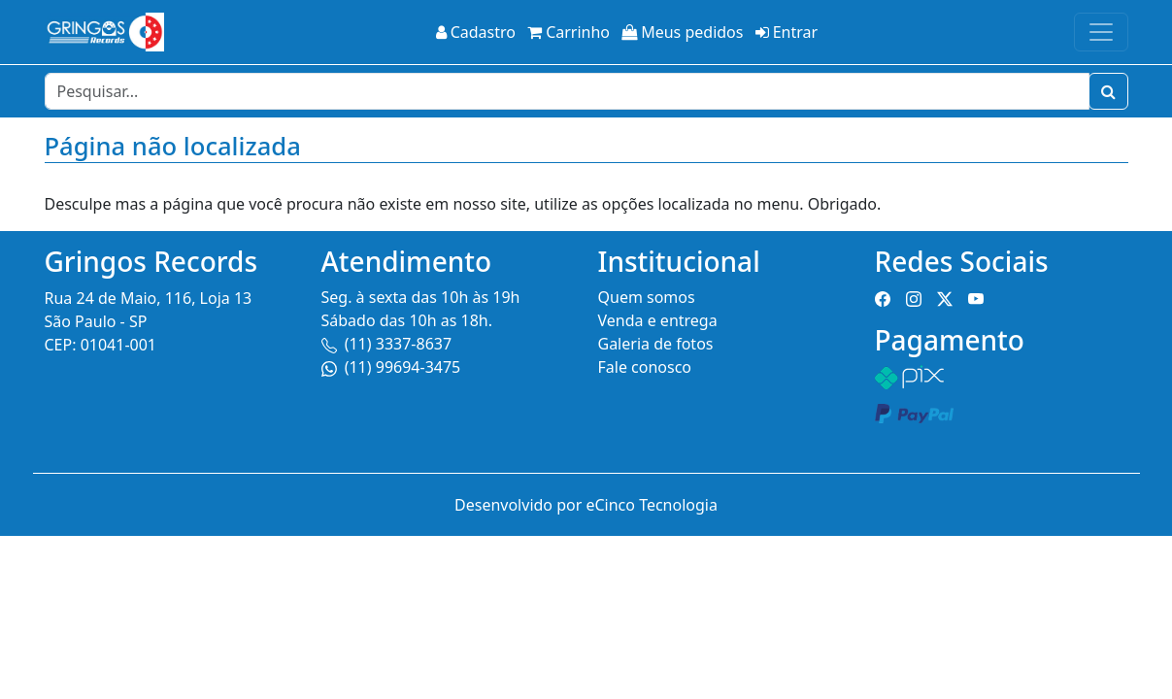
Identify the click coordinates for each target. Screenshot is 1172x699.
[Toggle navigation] (1101, 32)
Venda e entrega (658, 320)
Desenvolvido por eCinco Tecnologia (586, 505)
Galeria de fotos (656, 343)
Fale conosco (645, 367)
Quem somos (646, 297)
